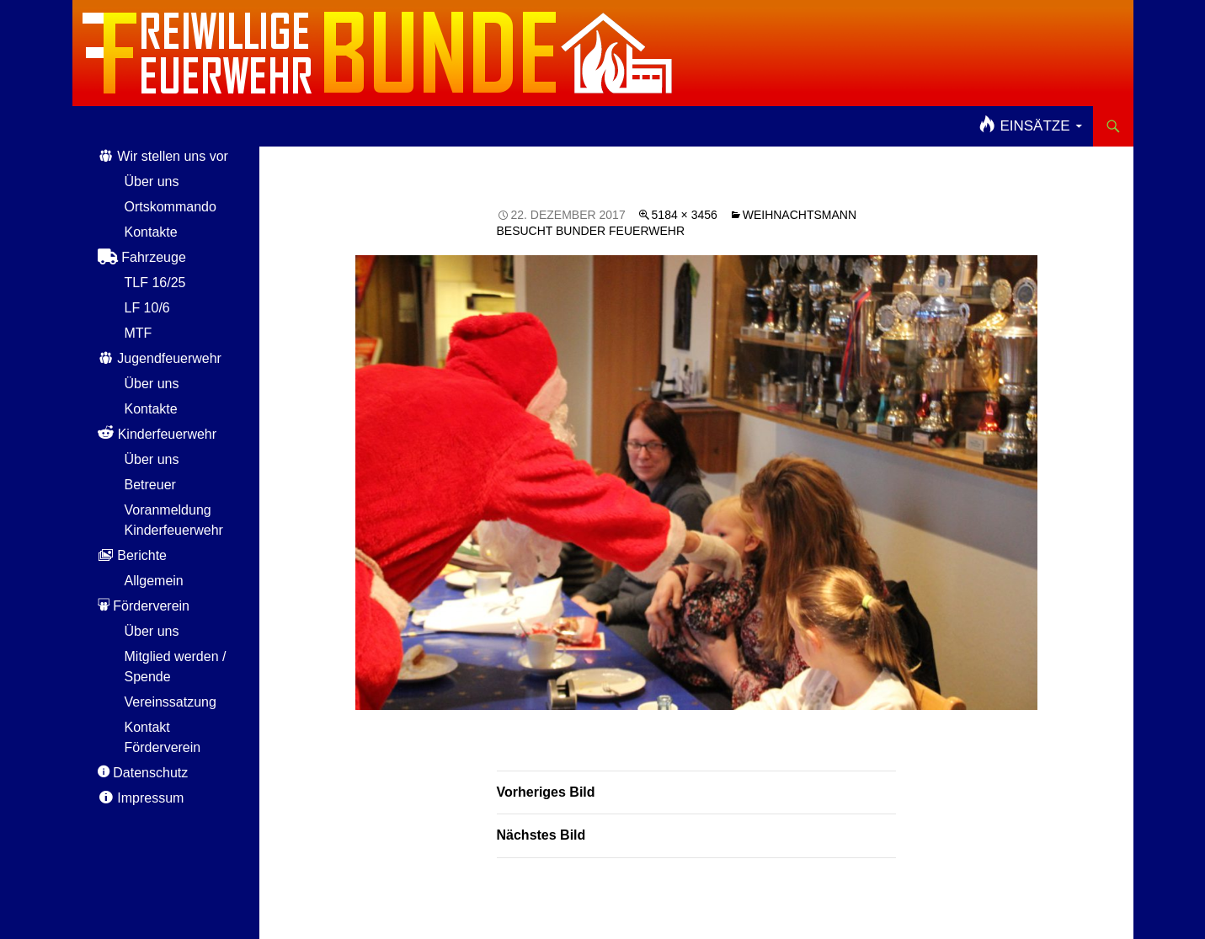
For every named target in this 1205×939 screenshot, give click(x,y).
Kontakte (151, 232)
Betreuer (150, 485)
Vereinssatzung (170, 702)
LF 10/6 (147, 308)
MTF (138, 333)
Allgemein (154, 581)
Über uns (152, 181)
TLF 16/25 (155, 282)
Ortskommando (170, 207)
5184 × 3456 (684, 214)
